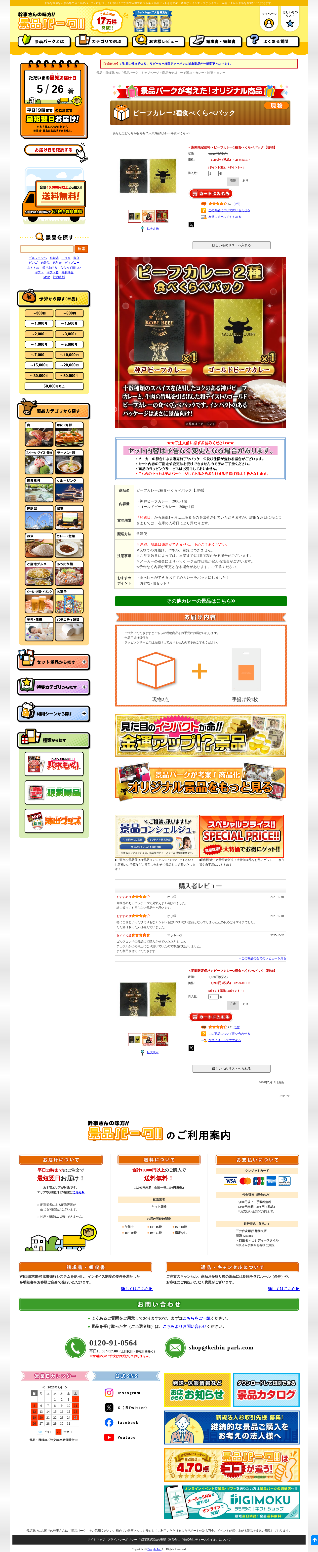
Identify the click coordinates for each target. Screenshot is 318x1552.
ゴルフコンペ (38, 258)
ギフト (39, 272)
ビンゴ (33, 262)
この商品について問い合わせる (229, 210)
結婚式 (54, 258)
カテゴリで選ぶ (106, 41)
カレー (220, 72)
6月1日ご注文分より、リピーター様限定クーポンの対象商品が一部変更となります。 (176, 64)
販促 (77, 258)
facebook (120, 1422)
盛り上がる (49, 267)
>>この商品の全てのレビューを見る (262, 958)
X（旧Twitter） (126, 1407)
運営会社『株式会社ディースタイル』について (199, 1539)
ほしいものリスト (290, 19)
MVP (46, 277)
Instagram (122, 1392)
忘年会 (57, 262)
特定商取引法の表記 (152, 1539)
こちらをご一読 (196, 1318)
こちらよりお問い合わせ (184, 1326)
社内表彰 (59, 277)
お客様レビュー (164, 41)
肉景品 (45, 262)
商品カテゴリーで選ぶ (177, 72)
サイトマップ (96, 1539)
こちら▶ (79, 1192)
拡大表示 (148, 229)
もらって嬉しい (70, 267)
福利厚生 (68, 272)
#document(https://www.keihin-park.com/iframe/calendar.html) (55, 1431)
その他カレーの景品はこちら (201, 601)
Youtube (119, 1437)
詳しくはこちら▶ (137, 1289)
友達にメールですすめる (224, 216)
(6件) (237, 204)
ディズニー (72, 262)
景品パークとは (49, 41)
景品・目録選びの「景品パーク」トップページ (127, 72)
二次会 (66, 258)
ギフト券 (53, 272)
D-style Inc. (154, 1549)
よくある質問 (276, 41)
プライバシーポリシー (122, 1539)
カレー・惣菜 (204, 72)
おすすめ (33, 267)
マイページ (269, 20)
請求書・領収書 (221, 41)
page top (284, 1095)
